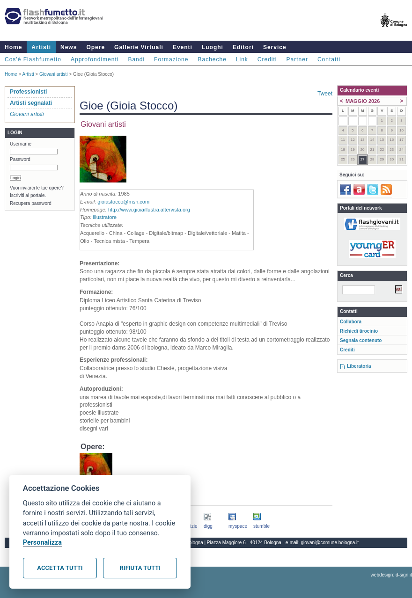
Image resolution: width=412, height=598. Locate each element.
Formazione (171, 59)
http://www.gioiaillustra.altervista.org (149, 209)
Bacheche (212, 59)
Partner (297, 59)
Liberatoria (359, 366)
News (68, 47)
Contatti (328, 59)
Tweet (324, 93)
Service (275, 47)
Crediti (267, 59)
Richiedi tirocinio (359, 331)
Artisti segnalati (31, 103)
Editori (243, 47)
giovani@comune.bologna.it (330, 542)
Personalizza (42, 543)
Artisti (41, 47)
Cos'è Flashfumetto (33, 59)
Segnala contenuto (361, 340)
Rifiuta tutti (140, 567)
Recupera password (31, 203)
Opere (95, 47)
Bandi (136, 59)
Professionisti (28, 91)
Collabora (350, 321)
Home (13, 47)
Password (20, 159)
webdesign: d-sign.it (391, 574)
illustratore (105, 217)
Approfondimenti (94, 59)
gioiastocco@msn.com (123, 201)
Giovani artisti (53, 74)
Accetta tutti (59, 567)
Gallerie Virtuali (138, 47)
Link (242, 59)
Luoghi (212, 47)
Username (20, 143)
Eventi (182, 47)
